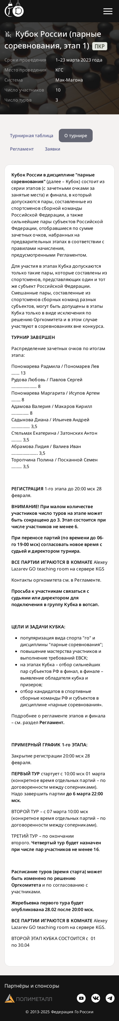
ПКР (100, 46)
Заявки (52, 149)
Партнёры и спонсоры (31, 985)
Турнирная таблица (31, 135)
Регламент (22, 149)
